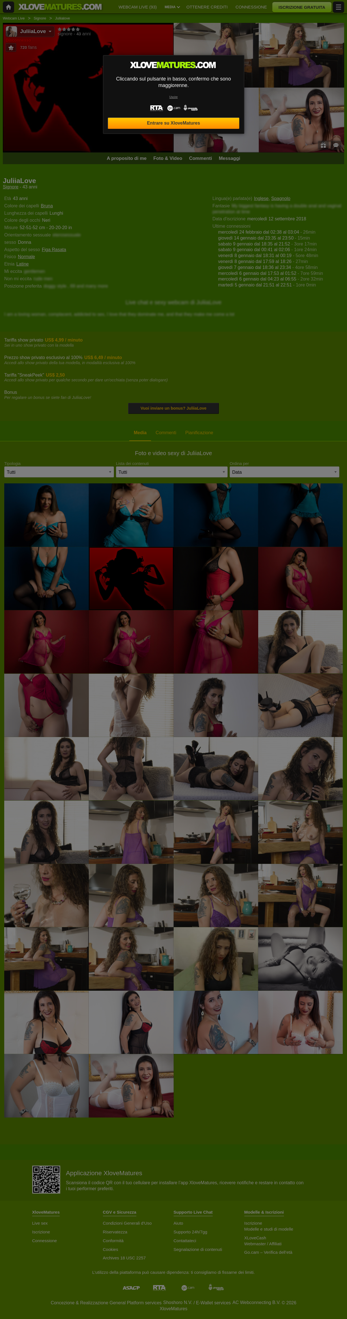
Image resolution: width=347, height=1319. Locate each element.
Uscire (173, 97)
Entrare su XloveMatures (173, 123)
